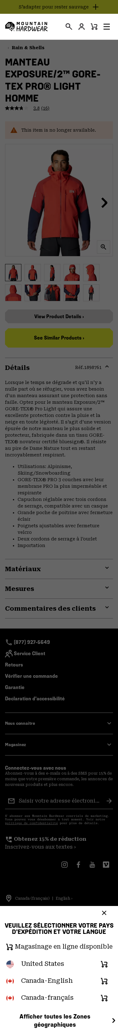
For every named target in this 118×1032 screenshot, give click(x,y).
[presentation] (69, 26)
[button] (106, 26)
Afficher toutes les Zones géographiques (68, 1021)
